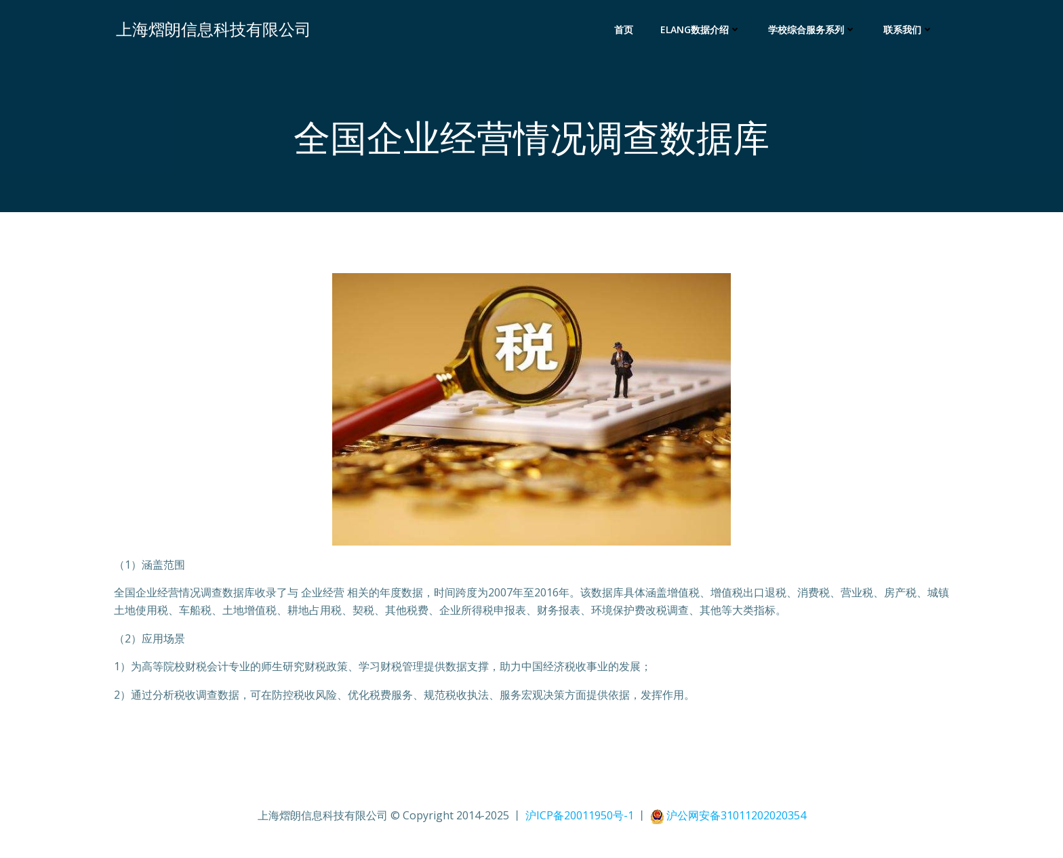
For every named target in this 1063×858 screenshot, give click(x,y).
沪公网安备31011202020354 (736, 818)
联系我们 (910, 30)
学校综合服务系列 (814, 30)
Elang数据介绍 (702, 30)
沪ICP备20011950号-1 (581, 818)
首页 (625, 30)
